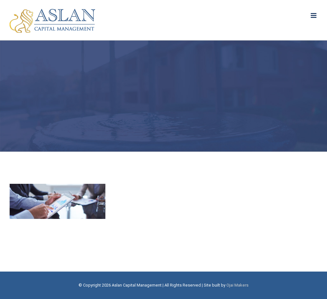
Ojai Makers (237, 285)
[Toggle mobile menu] (314, 15)
